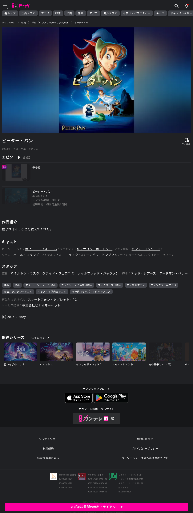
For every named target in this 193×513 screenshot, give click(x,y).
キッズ (160, 13)
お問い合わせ (145, 439)
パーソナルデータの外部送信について (145, 458)
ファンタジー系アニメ (163, 285)
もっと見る (38, 337)
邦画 (80, 13)
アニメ (45, 13)
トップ (10, 13)
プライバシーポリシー (145, 448)
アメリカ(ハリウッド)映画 (40, 285)
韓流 (58, 13)
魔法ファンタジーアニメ (18, 291)
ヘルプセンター (48, 439)
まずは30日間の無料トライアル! (96, 506)
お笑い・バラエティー (136, 13)
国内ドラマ (28, 13)
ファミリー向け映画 (109, 285)
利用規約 (48, 448)
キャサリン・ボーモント (94, 249)
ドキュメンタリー (181, 13)
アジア (93, 13)
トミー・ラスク (67, 255)
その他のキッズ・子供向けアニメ (91, 291)
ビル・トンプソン (105, 255)
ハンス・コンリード (146, 249)
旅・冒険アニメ (136, 285)
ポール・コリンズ (26, 255)
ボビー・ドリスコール (41, 249)
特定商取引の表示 (48, 458)
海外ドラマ (110, 13)
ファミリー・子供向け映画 (76, 285)
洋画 (69, 13)
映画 (6, 285)
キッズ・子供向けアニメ (52, 291)
